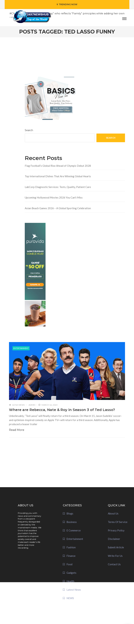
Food (69, 564)
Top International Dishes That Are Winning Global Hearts (58, 176)
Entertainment (21, 348)
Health (70, 581)
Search (29, 130)
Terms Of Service (117, 521)
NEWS (70, 598)
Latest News (73, 589)
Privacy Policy (116, 530)
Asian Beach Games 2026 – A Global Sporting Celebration (58, 208)
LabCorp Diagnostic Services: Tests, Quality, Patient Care (58, 186)
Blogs (69, 513)
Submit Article (116, 547)
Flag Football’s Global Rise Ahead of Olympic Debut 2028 (58, 165)
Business (71, 521)
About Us (113, 513)
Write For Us (115, 555)
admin (32, 405)
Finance (70, 555)
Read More (16, 430)
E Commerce (73, 530)
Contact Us (114, 564)
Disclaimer (114, 538)
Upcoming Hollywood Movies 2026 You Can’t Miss (54, 197)
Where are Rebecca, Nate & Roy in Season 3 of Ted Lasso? (62, 410)
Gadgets (71, 572)
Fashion (71, 547)
